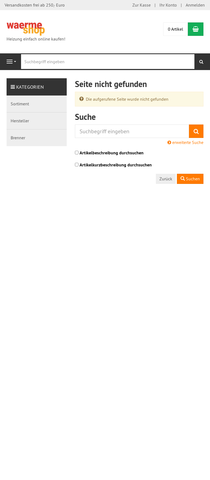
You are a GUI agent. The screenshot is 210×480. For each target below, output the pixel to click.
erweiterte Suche (185, 142)
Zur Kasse (141, 5)
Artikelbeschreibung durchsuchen (112, 153)
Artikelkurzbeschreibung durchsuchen (116, 165)
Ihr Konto (168, 5)
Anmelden (195, 5)
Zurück (165, 178)
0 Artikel (175, 29)
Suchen (190, 178)
